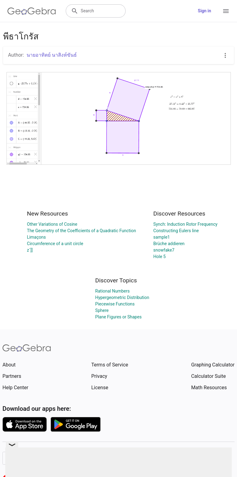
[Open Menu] (226, 11)
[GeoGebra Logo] (31, 11)
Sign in (204, 10)
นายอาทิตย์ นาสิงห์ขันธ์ (52, 55)
